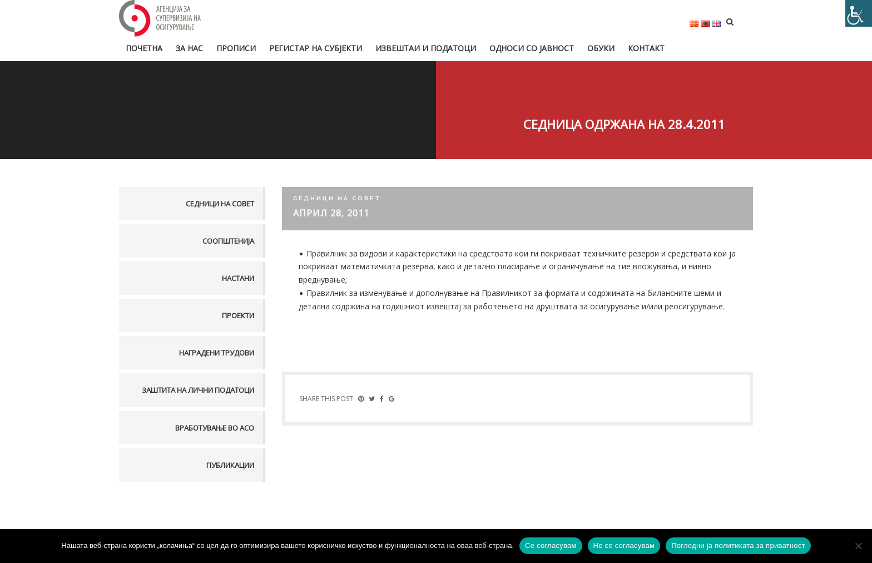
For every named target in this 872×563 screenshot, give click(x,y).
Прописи (236, 48)
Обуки (601, 48)
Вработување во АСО (214, 428)
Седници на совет (220, 204)
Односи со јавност (531, 48)
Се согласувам (551, 545)
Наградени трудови (216, 353)
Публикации (230, 465)
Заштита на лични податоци (198, 390)
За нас (189, 48)
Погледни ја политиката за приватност (738, 545)
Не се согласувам (624, 545)
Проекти (238, 315)
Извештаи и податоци (425, 48)
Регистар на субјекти (315, 48)
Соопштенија (228, 241)
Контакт (646, 48)
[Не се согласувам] (858, 545)
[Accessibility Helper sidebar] (858, 13)
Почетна (144, 48)
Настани (238, 278)
